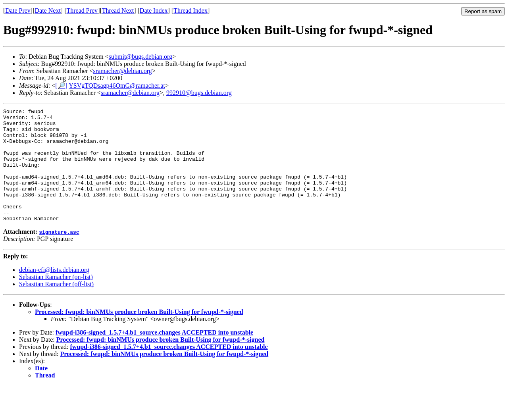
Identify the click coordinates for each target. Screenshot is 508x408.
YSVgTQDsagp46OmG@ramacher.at (117, 85)
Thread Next (118, 10)
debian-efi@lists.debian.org (54, 292)
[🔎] (61, 85)
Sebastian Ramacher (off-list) (56, 306)
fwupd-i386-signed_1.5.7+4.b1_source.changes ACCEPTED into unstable (154, 355)
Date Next (48, 10)
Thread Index (190, 10)
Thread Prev (82, 10)
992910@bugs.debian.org (199, 92)
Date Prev (18, 10)
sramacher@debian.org (122, 70)
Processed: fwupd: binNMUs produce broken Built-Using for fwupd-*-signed (139, 334)
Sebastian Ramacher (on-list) (56, 299)
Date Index (154, 10)
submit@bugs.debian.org (140, 56)
